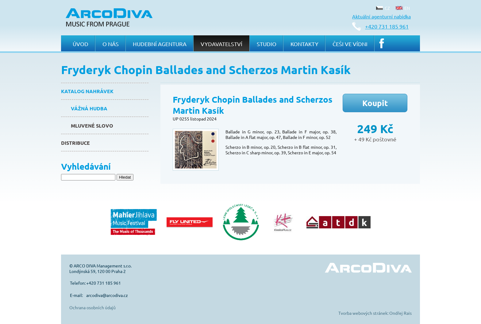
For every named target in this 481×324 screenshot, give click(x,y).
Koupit (375, 103)
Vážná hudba (89, 108)
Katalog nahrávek (87, 91)
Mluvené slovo (92, 125)
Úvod (80, 44)
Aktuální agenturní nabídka (381, 16)
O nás (110, 44)
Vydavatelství (221, 44)
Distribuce (75, 143)
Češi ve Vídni (350, 44)
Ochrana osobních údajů (92, 307)
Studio (266, 44)
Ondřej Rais (400, 313)
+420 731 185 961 (387, 26)
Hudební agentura (160, 44)
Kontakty (304, 44)
